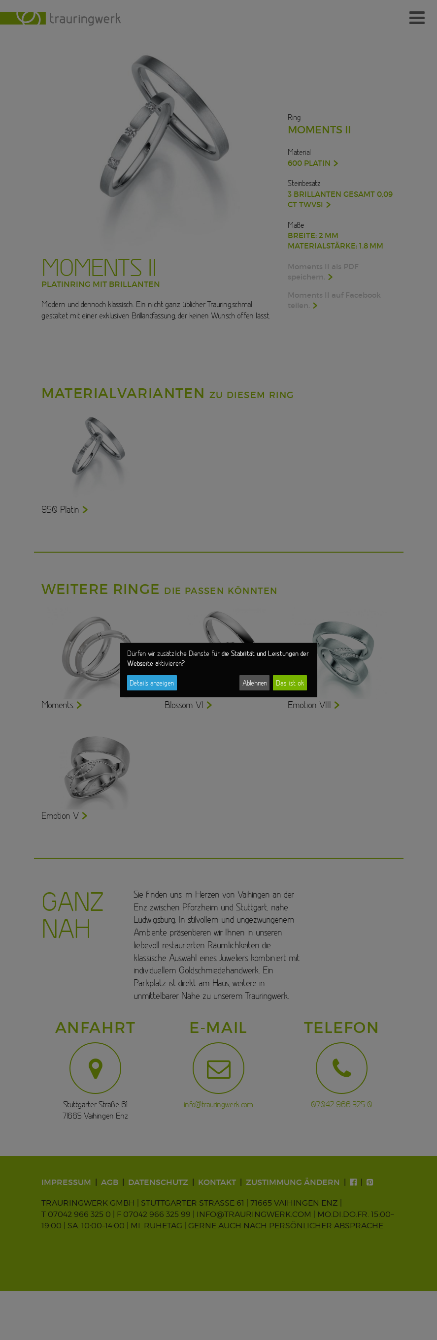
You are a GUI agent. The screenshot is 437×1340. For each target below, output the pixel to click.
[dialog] (218, 670)
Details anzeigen (152, 683)
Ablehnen (254, 683)
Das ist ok (290, 683)
